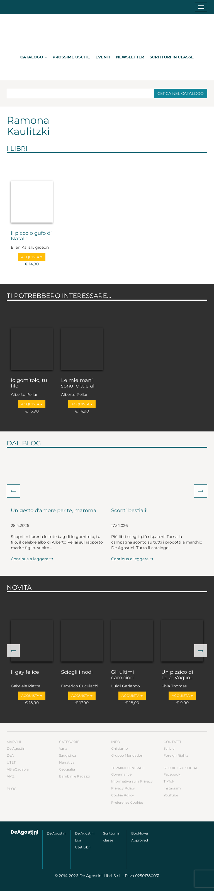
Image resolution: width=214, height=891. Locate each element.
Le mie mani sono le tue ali (78, 383)
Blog (11, 789)
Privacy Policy (123, 788)
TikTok (169, 781)
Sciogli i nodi (77, 672)
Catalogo (33, 57)
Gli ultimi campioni (123, 675)
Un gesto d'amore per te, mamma (53, 511)
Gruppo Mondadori (127, 755)
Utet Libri (83, 847)
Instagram (172, 788)
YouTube (171, 795)
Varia (63, 748)
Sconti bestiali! (129, 511)
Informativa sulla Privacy (132, 781)
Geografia (67, 769)
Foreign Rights (176, 755)
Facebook (172, 774)
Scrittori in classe (172, 57)
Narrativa (66, 762)
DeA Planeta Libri (107, 31)
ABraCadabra (18, 769)
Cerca (180, 93)
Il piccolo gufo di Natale (31, 236)
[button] (13, 491)
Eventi (103, 57)
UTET (11, 762)
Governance (121, 774)
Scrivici (169, 748)
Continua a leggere (32, 558)
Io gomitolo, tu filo (29, 383)
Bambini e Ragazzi (74, 776)
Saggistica (67, 755)
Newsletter (130, 57)
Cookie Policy (122, 795)
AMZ (10, 776)
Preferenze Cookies (127, 802)
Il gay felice (25, 672)
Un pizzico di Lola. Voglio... (177, 675)
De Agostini (16, 748)
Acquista (31, 257)
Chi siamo (119, 748)
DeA (10, 755)
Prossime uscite (71, 57)
